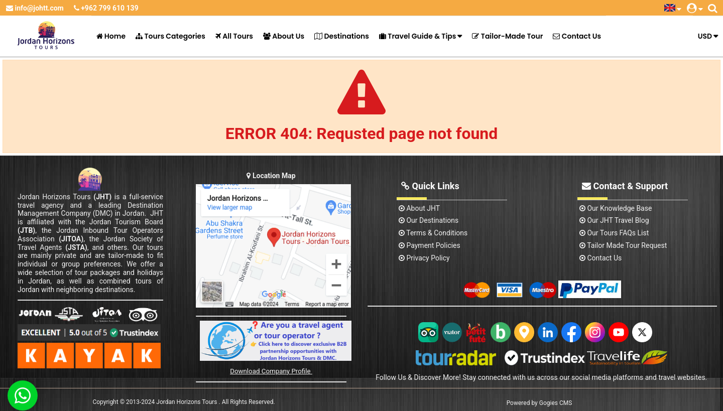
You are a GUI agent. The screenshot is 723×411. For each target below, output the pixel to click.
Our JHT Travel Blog (614, 220)
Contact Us (577, 36)
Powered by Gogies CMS (539, 402)
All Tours (234, 36)
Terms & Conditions (433, 233)
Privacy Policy (424, 258)
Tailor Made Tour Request (623, 245)
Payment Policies (429, 245)
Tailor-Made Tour (507, 36)
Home (111, 36)
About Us (283, 36)
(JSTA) (76, 247)
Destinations (341, 36)
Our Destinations (428, 220)
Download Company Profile (271, 371)
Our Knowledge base (615, 208)
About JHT (419, 208)
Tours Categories (170, 36)
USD (705, 36)
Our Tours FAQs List (614, 233)
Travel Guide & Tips (417, 36)
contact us (600, 258)
